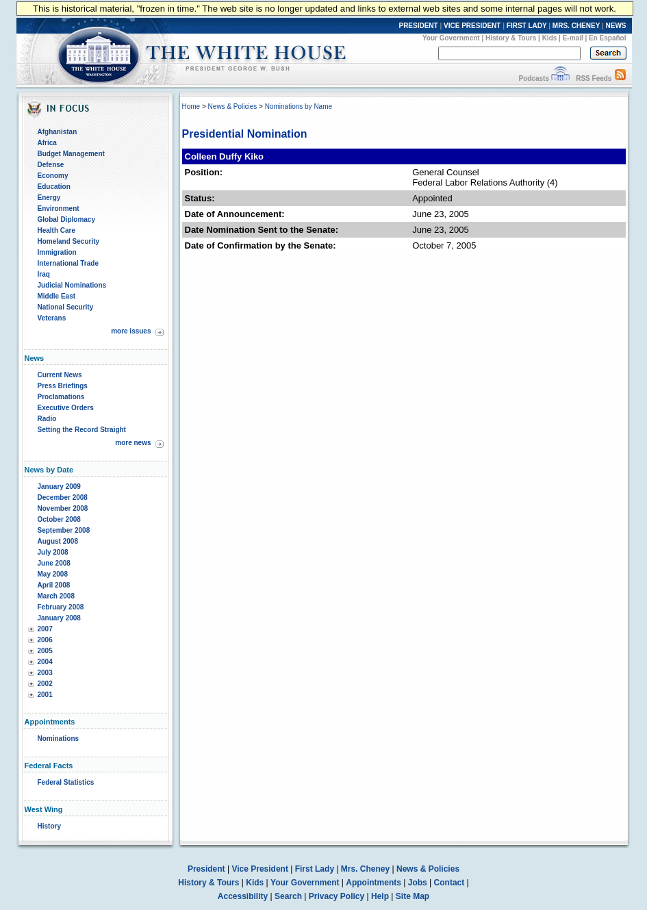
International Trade (68, 263)
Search (288, 896)
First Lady (314, 869)
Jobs (417, 882)
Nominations (58, 738)
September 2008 (64, 530)
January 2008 (59, 618)
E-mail (573, 38)
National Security (66, 307)
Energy (49, 197)
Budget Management (71, 153)
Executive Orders (66, 408)
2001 (45, 694)
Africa (47, 143)
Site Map (412, 896)
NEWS (616, 25)
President (206, 869)
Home (191, 106)
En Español (607, 38)
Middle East (57, 296)
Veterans (52, 318)
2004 (45, 662)
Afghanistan (57, 132)
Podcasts (533, 78)
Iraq (44, 274)
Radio (47, 418)
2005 (45, 651)
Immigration (57, 252)
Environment (58, 208)
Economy (53, 175)
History (49, 826)
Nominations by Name (298, 106)
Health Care (57, 230)
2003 (45, 673)
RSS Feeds (593, 78)
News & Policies (232, 106)
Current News (60, 375)
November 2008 (63, 508)
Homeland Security (69, 241)
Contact (449, 882)
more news (133, 442)
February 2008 (61, 607)
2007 (45, 629)
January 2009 (59, 486)
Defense (51, 164)
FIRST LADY (527, 25)
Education (54, 186)
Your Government (451, 38)
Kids (549, 38)
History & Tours (510, 38)
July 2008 (53, 552)
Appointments (373, 882)
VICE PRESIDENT (472, 25)
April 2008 (54, 585)
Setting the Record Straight (82, 429)
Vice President (259, 869)
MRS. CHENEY (576, 25)
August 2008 (58, 541)
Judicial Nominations (72, 285)
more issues (131, 331)
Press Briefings (63, 386)
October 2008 (59, 519)
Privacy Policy (336, 896)
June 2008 (54, 563)
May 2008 (53, 574)
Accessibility (243, 896)
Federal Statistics (66, 782)
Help (380, 896)
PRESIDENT (417, 25)
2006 (45, 640)
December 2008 (63, 497)
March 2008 (56, 596)
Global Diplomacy (66, 219)
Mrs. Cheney (365, 869)
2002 (45, 683)
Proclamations (61, 397)
